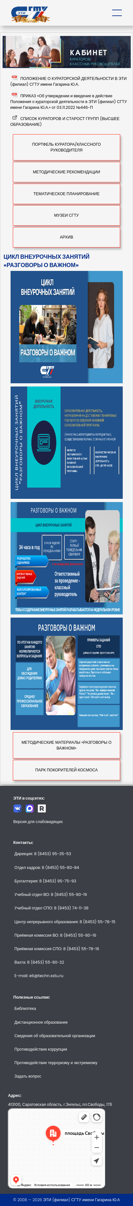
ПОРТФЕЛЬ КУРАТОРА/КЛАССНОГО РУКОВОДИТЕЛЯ (66, 147)
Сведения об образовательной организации (54, 1035)
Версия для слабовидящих (38, 821)
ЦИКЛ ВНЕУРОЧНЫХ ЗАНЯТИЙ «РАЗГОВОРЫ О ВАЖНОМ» (46, 261)
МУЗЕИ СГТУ (66, 215)
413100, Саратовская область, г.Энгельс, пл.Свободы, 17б (60, 1104)
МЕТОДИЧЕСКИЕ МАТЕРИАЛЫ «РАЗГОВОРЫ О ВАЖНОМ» (66, 745)
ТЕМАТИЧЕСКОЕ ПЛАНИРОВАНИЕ (66, 193)
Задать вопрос (27, 1076)
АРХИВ (66, 237)
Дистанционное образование (41, 1022)
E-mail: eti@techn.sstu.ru (38, 975)
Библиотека (25, 1008)
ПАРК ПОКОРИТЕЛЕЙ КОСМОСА (66, 770)
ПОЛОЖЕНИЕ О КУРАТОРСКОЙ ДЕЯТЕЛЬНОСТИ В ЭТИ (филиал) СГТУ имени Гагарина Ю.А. (68, 81)
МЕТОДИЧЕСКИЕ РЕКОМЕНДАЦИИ (66, 172)
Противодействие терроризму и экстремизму (55, 1062)
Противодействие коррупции (40, 1049)
